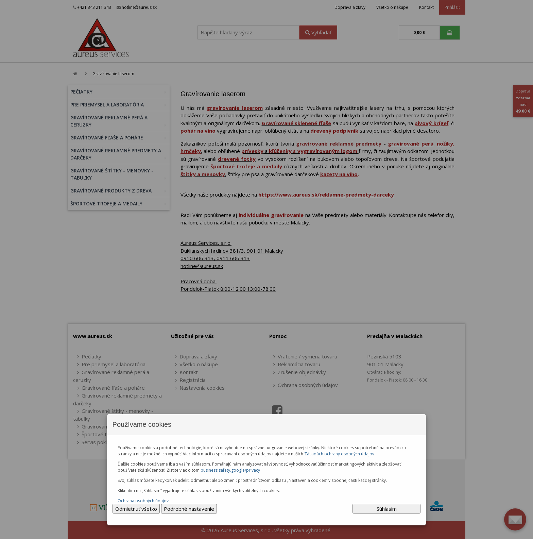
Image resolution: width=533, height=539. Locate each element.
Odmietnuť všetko (136, 508)
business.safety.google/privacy (230, 470)
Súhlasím (387, 508)
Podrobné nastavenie (189, 508)
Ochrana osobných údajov (143, 501)
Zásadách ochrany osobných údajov (339, 454)
